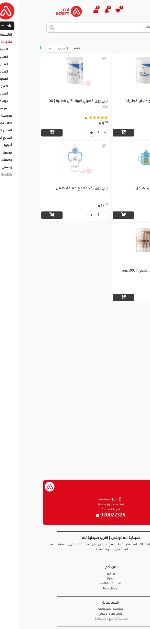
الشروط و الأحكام (75, 614)
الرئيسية (140, 39)
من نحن (75, 574)
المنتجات (121, 39)
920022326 (75, 515)
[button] (74, 11)
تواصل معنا (130, 619)
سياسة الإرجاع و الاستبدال (75, 619)
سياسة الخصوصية (75, 609)
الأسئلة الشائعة (75, 584)
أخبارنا (75, 579)
